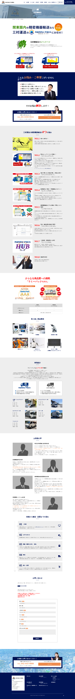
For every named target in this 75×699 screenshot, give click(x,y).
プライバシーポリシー (44, 677)
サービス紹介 (54, 676)
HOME (29, 676)
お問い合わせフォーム (44, 685)
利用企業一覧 (30, 683)
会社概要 (41, 676)
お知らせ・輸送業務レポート (52, 2)
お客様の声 (37, 2)
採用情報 (41, 682)
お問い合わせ (60, 2)
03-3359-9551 (25, 117)
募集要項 (45, 2)
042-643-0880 (22, 586)
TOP (24, 2)
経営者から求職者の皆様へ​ (44, 683)
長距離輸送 (54, 678)
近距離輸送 (54, 677)
